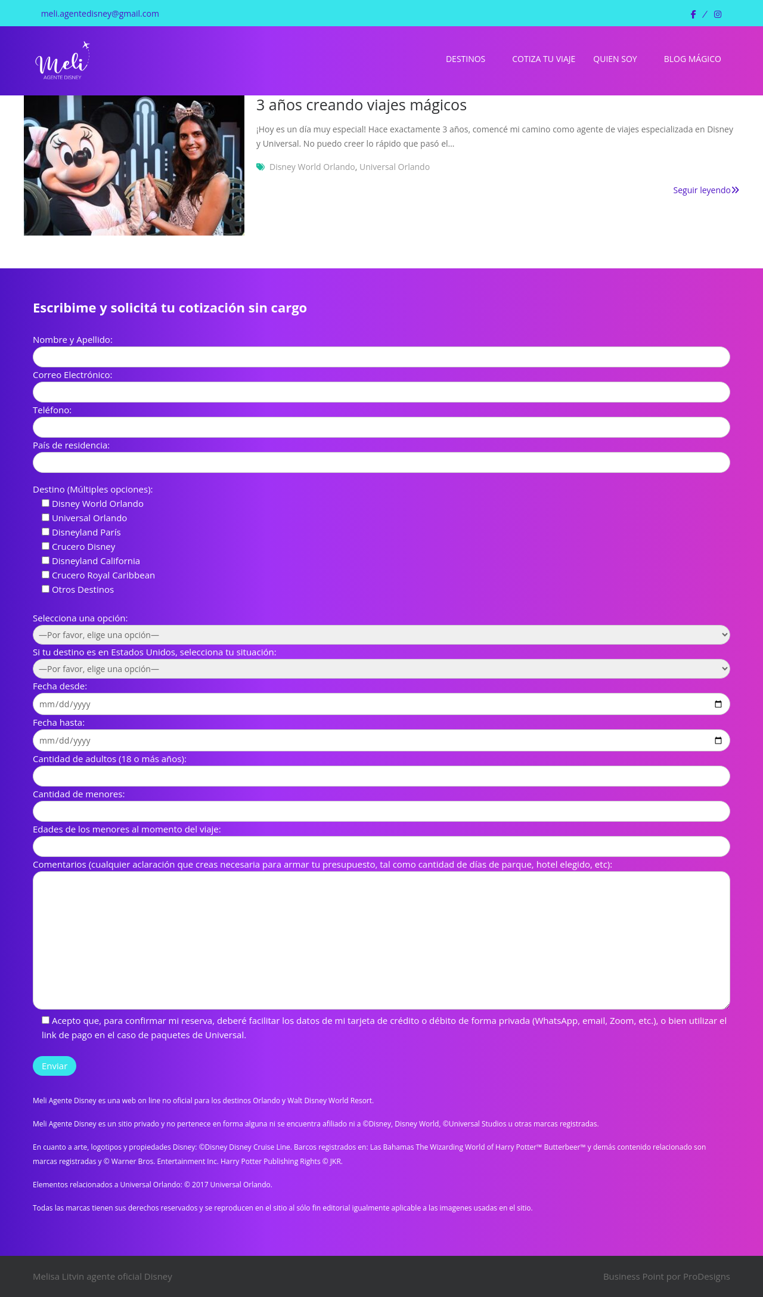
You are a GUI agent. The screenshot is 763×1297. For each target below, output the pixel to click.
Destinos (465, 58)
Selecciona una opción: (80, 618)
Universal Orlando (394, 166)
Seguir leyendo (706, 190)
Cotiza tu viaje (543, 58)
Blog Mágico (692, 58)
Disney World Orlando (312, 166)
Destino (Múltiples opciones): (93, 489)
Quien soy (615, 58)
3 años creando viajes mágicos (361, 104)
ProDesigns (706, 1276)
